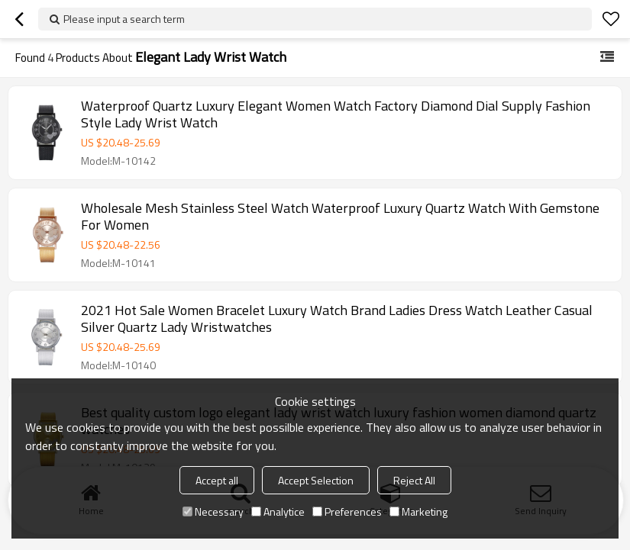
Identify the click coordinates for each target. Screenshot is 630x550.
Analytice (278, 511)
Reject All (414, 480)
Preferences (347, 511)
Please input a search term (124, 19)
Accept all (216, 480)
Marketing (418, 511)
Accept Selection (316, 480)
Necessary (213, 511)
